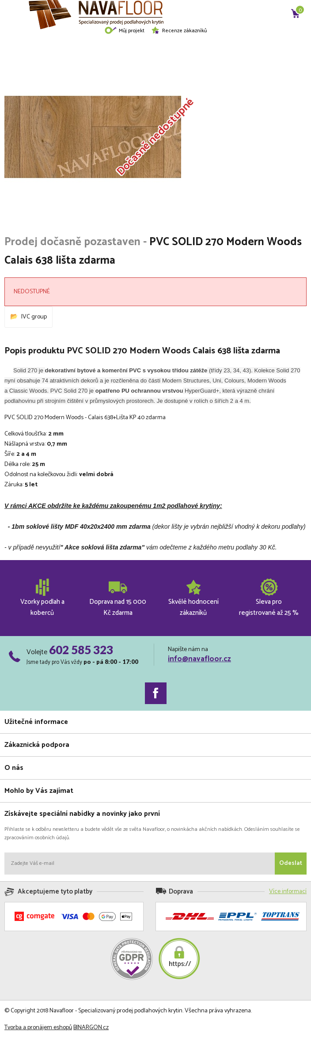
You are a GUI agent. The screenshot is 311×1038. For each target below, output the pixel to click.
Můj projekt (124, 31)
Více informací (288, 891)
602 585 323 (81, 650)
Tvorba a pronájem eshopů (38, 1028)
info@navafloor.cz (199, 659)
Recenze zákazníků (179, 31)
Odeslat (290, 863)
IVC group (34, 317)
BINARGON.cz (91, 1028)
